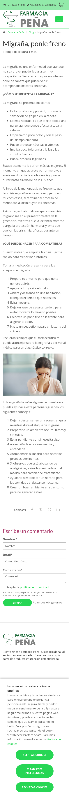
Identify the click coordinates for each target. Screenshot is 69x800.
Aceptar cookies (34, 755)
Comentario (12, 570)
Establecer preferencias (34, 771)
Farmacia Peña (16, 32)
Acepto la (26, 587)
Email (8, 555)
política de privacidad (34, 587)
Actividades (23, 679)
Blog (31, 32)
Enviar (17, 602)
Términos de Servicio (33, 595)
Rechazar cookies (34, 787)
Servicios (9, 679)
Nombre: (10, 539)
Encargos (46, 679)
